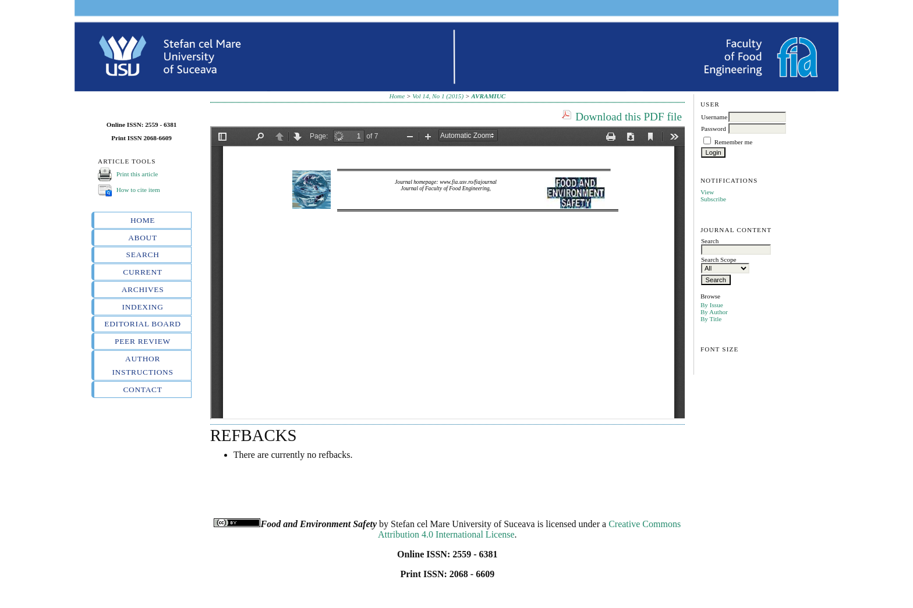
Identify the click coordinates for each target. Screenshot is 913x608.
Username (714, 116)
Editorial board (142, 323)
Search (143, 254)
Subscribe (713, 198)
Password (713, 128)
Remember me (733, 141)
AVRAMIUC (488, 96)
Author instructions (142, 365)
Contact (142, 389)
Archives (143, 289)
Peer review (143, 341)
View (707, 192)
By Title (710, 318)
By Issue (711, 304)
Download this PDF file (628, 117)
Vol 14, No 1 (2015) (437, 96)
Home (142, 220)
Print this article (137, 173)
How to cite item (138, 189)
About (142, 237)
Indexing (143, 307)
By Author (714, 311)
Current (142, 272)
